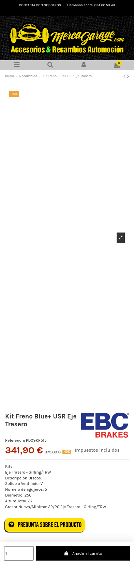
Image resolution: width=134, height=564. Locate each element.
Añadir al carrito (83, 553)
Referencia (15, 440)
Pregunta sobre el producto (45, 525)
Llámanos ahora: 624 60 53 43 (91, 5)
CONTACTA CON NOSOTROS (40, 5)
